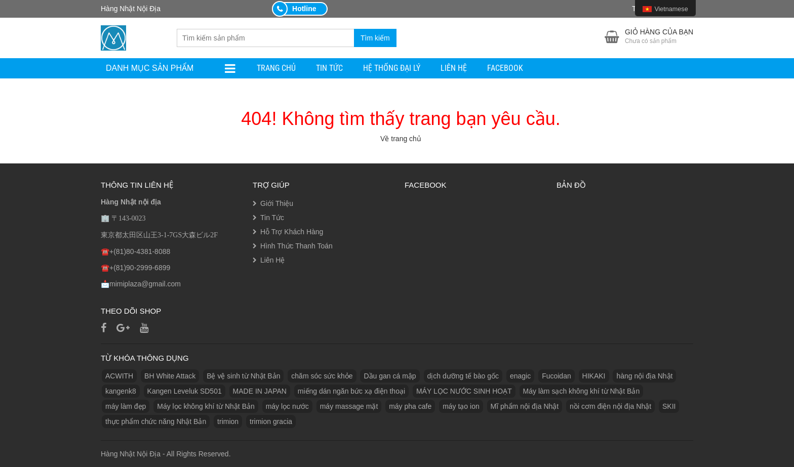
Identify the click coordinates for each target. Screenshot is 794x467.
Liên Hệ (454, 68)
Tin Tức (329, 68)
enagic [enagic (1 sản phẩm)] (520, 376)
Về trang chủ (400, 139)
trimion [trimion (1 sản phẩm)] (228, 421)
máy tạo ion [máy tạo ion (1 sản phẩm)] (461, 406)
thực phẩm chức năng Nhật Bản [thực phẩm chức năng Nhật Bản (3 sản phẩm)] (155, 421)
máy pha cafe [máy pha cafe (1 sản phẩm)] (410, 406)
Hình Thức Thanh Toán (296, 246)
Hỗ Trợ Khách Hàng (291, 232)
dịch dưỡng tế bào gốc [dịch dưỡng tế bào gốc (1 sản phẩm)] (463, 376)
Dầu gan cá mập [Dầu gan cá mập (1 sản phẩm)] (390, 376)
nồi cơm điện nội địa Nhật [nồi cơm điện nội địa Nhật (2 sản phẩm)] (610, 406)
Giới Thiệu (276, 203)
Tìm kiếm (375, 38)
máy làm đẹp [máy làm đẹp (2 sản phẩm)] (125, 406)
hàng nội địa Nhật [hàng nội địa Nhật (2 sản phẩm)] (644, 376)
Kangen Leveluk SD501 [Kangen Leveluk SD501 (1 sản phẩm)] (184, 391)
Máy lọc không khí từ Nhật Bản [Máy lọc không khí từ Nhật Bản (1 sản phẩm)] (206, 406)
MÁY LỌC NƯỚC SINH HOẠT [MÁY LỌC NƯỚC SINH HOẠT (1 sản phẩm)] (464, 391)
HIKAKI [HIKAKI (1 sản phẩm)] (594, 376)
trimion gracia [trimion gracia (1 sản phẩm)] (271, 421)
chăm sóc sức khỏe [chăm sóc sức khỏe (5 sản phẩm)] (321, 376)
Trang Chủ (276, 68)
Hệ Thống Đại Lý (391, 68)
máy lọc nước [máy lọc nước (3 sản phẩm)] (287, 406)
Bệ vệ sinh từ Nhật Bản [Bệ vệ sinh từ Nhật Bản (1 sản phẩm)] (243, 376)
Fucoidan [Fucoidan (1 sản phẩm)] (556, 376)
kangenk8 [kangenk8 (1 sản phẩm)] (120, 391)
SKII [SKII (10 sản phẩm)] (669, 406)
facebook (505, 68)
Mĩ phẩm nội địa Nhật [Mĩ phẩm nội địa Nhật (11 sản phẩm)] (525, 406)
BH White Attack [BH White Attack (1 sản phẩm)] (169, 376)
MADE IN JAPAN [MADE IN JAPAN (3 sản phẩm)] (260, 391)
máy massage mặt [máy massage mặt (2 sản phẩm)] (349, 406)
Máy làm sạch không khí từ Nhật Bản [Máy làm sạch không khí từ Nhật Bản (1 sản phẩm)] (581, 391)
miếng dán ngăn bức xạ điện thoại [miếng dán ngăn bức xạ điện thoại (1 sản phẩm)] (351, 391)
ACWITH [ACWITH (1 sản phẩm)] (119, 376)
